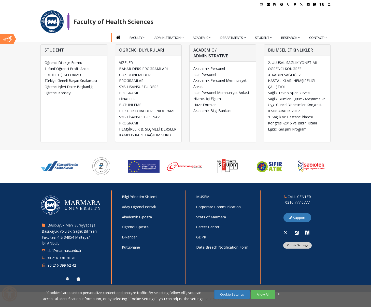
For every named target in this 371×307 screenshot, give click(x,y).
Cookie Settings (232, 294)
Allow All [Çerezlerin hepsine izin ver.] (263, 294)
